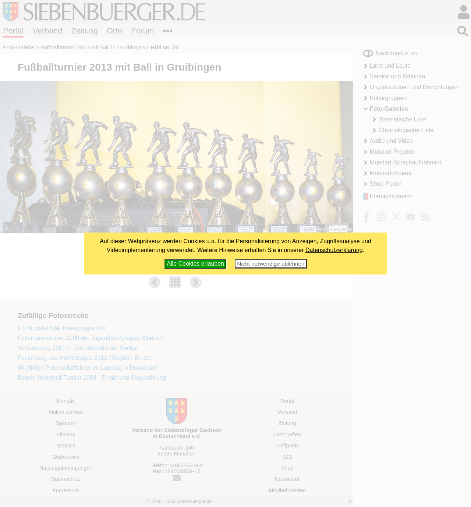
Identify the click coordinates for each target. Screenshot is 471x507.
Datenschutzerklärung (334, 250)
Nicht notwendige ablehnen (270, 263)
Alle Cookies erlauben (195, 263)
